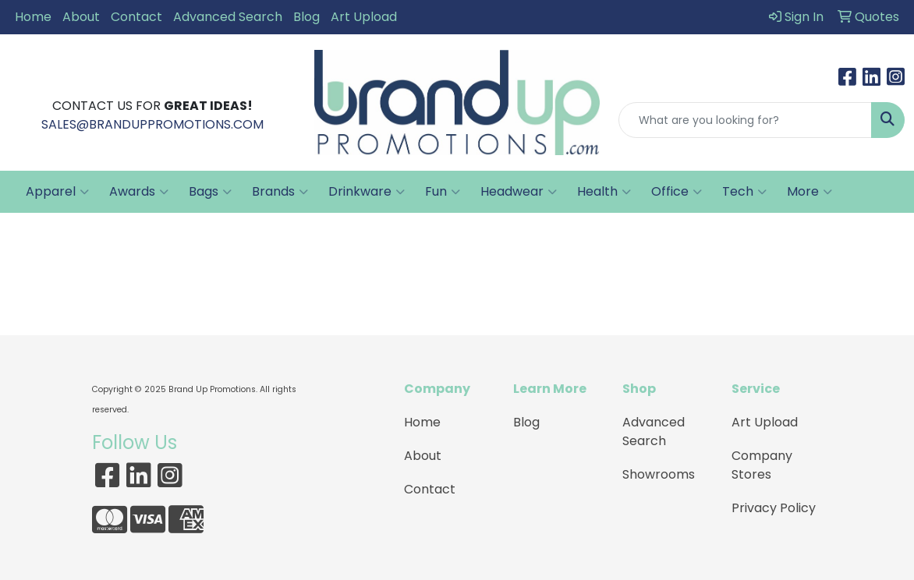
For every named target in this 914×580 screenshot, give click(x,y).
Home (33, 17)
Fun (442, 191)
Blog (306, 17)
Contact (136, 17)
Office (676, 191)
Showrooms (658, 474)
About (81, 17)
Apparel (57, 191)
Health (604, 191)
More (809, 191)
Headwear (518, 191)
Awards (138, 191)
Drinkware (366, 191)
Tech (744, 191)
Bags (210, 191)
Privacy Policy (774, 508)
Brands (280, 191)
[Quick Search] (745, 120)
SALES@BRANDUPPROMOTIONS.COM (152, 124)
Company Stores (762, 465)
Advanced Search (227, 17)
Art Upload (364, 17)
